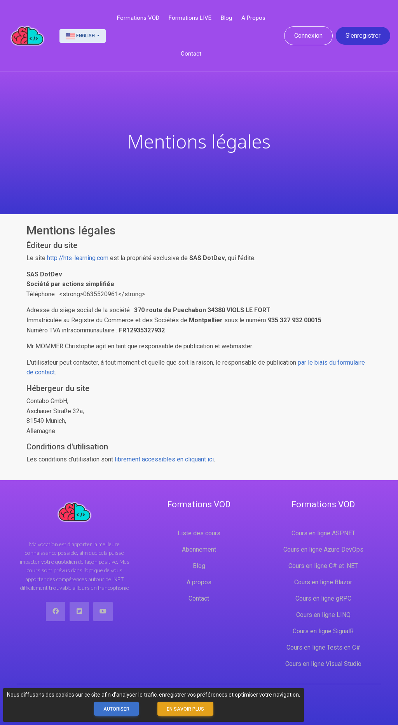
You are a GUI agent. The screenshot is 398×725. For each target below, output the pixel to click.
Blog (226, 17)
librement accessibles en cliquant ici (164, 459)
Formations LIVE (190, 17)
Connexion (308, 35)
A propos (253, 17)
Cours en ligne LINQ (323, 614)
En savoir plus (185, 709)
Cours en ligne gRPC (323, 598)
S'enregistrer (363, 35)
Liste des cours (199, 533)
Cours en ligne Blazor (323, 582)
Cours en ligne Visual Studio (323, 663)
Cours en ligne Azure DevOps (323, 549)
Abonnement (199, 549)
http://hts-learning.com (77, 258)
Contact (191, 53)
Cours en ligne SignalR (323, 631)
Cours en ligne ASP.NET (323, 533)
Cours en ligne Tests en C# (323, 647)
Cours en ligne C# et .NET (323, 566)
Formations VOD (138, 17)
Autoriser (116, 709)
